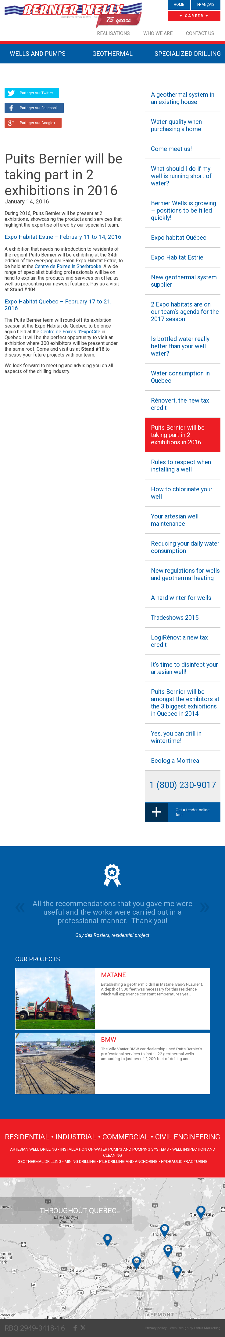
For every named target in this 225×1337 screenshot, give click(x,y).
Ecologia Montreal (176, 760)
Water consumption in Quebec (180, 377)
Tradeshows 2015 (174, 617)
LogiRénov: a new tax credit (179, 641)
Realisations (113, 33)
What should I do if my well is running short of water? (181, 176)
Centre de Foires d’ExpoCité (70, 332)
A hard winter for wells (181, 597)
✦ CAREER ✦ (194, 16)
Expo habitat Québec (178, 237)
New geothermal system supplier (184, 281)
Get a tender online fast (192, 812)
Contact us (200, 33)
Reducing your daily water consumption (185, 547)
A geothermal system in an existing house (182, 98)
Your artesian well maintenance (174, 520)
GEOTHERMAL (112, 53)
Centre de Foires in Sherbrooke (68, 266)
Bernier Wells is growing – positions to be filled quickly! (183, 210)
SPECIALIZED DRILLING (188, 53)
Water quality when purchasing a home (176, 125)
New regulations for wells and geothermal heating (185, 574)
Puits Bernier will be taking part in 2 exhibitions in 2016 (178, 435)
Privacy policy (155, 1328)
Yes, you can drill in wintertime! (176, 737)
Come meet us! (171, 148)
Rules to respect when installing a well (181, 465)
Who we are (158, 33)
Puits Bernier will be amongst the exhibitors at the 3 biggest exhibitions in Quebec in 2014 (185, 702)
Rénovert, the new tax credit (180, 404)
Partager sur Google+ (37, 123)
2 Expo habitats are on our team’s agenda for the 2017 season (185, 312)
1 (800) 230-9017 (182, 785)
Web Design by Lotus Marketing (195, 1328)
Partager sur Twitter (36, 93)
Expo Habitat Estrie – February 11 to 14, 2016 (63, 237)
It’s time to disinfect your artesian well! (184, 668)
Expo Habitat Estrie (177, 257)
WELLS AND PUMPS (38, 53)
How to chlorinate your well (181, 493)
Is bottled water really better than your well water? (180, 346)
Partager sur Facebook (39, 108)
